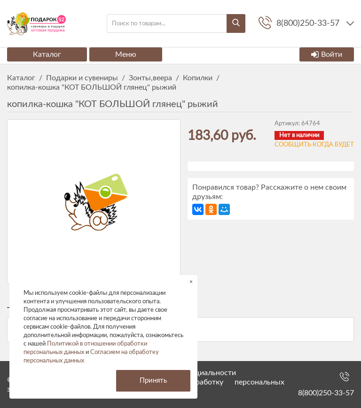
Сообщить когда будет (314, 145)
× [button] (191, 281)
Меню (125, 54)
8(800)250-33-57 (326, 393)
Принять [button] (153, 380)
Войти (326, 54)
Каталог (47, 54)
